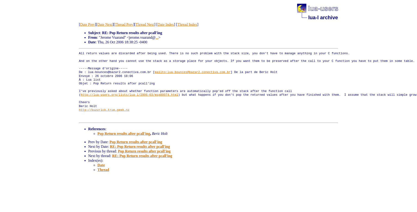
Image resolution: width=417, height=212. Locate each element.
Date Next (104, 24)
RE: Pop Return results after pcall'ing (140, 147)
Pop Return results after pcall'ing (123, 134)
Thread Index (187, 24)
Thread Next (145, 24)
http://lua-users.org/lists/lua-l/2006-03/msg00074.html (129, 95)
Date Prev (87, 24)
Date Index (166, 24)
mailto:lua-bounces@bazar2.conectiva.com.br (193, 72)
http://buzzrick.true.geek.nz (104, 110)
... (157, 37)
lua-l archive (323, 17)
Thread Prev (124, 24)
